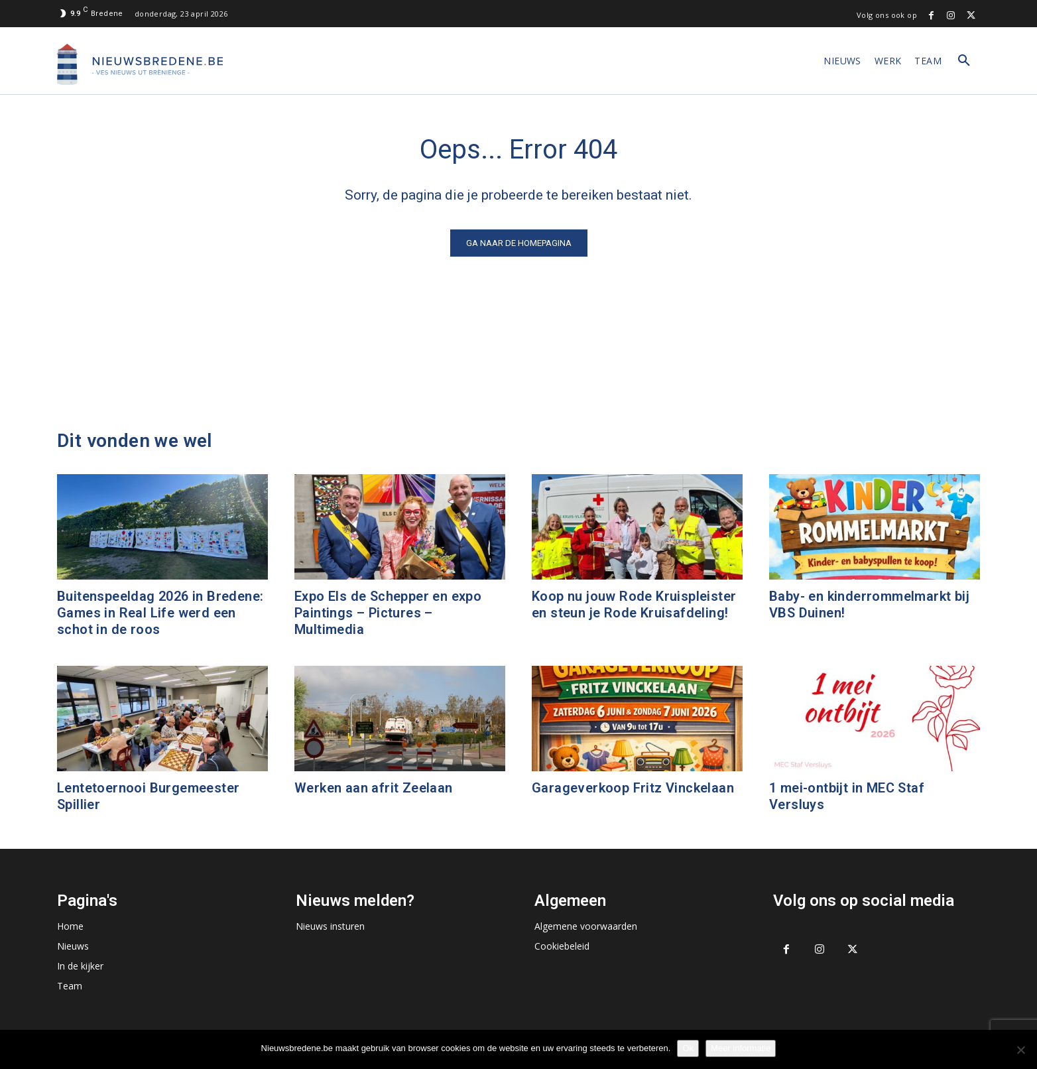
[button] (964, 61)
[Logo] (140, 64)
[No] (1020, 1049)
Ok (688, 1048)
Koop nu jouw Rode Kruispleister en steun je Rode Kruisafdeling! (634, 604)
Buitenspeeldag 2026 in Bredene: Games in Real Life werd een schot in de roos (160, 612)
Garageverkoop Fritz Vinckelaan (633, 788)
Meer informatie (740, 1048)
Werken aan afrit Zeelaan (373, 788)
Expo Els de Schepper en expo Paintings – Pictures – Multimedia (387, 612)
